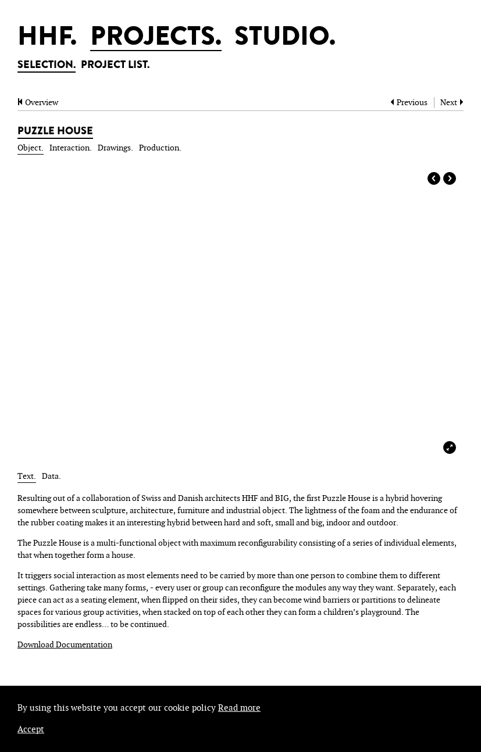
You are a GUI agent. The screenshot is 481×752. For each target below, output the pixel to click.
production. (160, 148)
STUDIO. (285, 39)
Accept (30, 730)
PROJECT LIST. (115, 65)
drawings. (115, 148)
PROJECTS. (156, 39)
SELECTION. (46, 65)
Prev (433, 178)
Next (449, 178)
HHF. (47, 39)
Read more (239, 708)
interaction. (70, 148)
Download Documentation (64, 645)
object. (30, 148)
